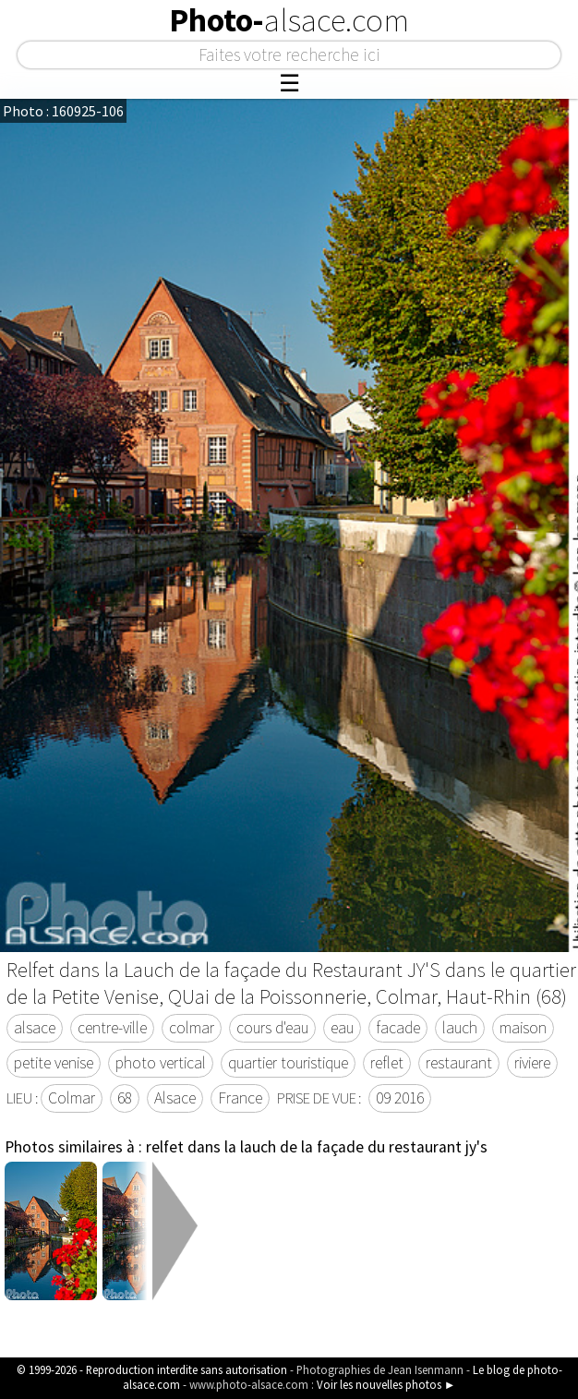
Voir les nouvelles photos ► (386, 1384)
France (240, 1098)
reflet (386, 1063)
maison (523, 1028)
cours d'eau (272, 1028)
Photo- (289, 20)
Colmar (71, 1098)
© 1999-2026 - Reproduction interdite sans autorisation (152, 1369)
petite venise (53, 1063)
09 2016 (400, 1098)
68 (124, 1098)
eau (342, 1028)
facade (398, 1028)
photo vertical (160, 1063)
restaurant (459, 1063)
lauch (459, 1028)
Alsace (175, 1098)
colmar (191, 1028)
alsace (34, 1028)
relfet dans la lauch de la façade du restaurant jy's (317, 1147)
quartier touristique (288, 1063)
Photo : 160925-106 (63, 111)
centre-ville (112, 1028)
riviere (532, 1063)
